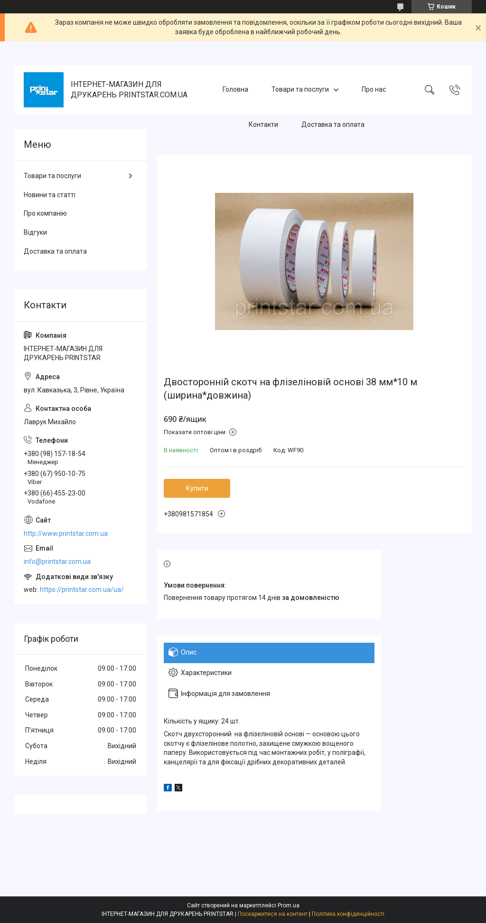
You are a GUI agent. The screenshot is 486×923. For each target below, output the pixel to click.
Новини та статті (49, 195)
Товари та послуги (300, 89)
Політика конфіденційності (348, 914)
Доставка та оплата (332, 124)
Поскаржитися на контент (273, 914)
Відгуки (35, 232)
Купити (197, 488)
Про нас (374, 89)
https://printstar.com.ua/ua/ (82, 589)
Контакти (263, 124)
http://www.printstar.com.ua (66, 533)
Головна (235, 89)
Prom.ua (288, 905)
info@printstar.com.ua (57, 561)
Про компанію (45, 213)
